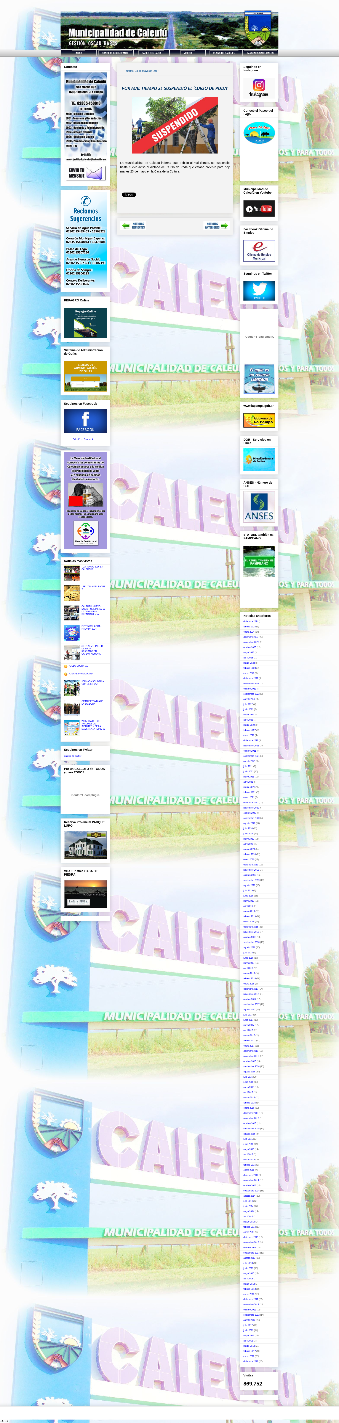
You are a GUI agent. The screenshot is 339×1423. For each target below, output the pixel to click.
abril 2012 (248, 1341)
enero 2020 (248, 859)
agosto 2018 (249, 947)
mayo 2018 (248, 963)
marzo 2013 (249, 1284)
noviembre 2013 (251, 1242)
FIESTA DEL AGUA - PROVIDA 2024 (91, 627)
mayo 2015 (248, 1149)
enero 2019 (248, 921)
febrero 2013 (249, 1289)
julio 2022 (248, 704)
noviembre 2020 (251, 808)
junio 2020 (248, 833)
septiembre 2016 (251, 1066)
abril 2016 (248, 1092)
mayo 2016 (248, 1087)
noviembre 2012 (251, 1304)
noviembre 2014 (251, 1180)
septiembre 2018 (251, 942)
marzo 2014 (249, 1222)
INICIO (78, 53)
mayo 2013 (248, 1273)
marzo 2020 (249, 849)
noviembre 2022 (251, 683)
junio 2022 (248, 709)
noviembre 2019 (251, 870)
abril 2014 (248, 1216)
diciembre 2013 (250, 1237)
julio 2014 (248, 1201)
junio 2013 (248, 1268)
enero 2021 (248, 797)
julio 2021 (248, 766)
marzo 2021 (249, 787)
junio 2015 (248, 1144)
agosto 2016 (249, 1071)
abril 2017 (248, 1030)
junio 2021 (248, 771)
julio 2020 (248, 828)
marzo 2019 (249, 911)
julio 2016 (248, 1077)
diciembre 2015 (250, 1113)
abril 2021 (248, 782)
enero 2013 (248, 1294)
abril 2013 (248, 1278)
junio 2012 (248, 1330)
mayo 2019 (248, 901)
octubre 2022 (249, 689)
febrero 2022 (249, 730)
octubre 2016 (249, 1061)
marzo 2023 (249, 663)
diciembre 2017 (250, 989)
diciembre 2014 (250, 1175)
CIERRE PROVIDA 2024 (81, 673)
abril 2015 (248, 1154)
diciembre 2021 (250, 740)
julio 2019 (248, 890)
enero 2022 (248, 735)
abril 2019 (248, 906)
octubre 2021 (249, 751)
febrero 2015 (249, 1165)
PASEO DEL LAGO (151, 53)
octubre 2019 (249, 875)
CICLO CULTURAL (78, 666)
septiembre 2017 (251, 1004)
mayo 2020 (248, 839)
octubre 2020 (249, 813)
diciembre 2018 (250, 927)
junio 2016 (248, 1082)
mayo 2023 (248, 652)
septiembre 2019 (251, 880)
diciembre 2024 (250, 621)
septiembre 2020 (251, 818)
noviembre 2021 (251, 745)
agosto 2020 (249, 823)
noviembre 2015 (251, 1118)
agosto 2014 (249, 1196)
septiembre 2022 (251, 694)
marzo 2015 (249, 1159)
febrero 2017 (249, 1040)
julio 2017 (248, 1015)
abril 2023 (248, 658)
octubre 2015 (249, 1123)
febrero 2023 (249, 668)
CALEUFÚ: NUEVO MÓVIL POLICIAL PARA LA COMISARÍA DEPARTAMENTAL (93, 610)
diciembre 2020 (250, 802)
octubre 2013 (249, 1247)
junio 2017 (248, 1020)
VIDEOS (188, 53)
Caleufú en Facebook (83, 439)
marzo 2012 (249, 1346)
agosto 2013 (249, 1258)
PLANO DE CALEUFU (224, 53)
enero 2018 (248, 984)
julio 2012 (248, 1325)
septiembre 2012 (251, 1315)
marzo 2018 (249, 973)
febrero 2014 (249, 1227)
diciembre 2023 (250, 637)
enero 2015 (248, 1170)
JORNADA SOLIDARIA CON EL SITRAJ (93, 682)
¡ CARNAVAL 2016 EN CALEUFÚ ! (92, 568)
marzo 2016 (249, 1097)
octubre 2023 (249, 647)
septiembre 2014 (251, 1190)
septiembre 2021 (251, 756)
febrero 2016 (249, 1103)
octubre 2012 (249, 1310)
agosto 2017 (249, 1009)
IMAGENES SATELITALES (260, 53)
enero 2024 (248, 632)
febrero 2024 (249, 626)
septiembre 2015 (251, 1128)
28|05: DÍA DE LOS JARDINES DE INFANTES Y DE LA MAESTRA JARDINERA (93, 725)
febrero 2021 (249, 792)
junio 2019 (248, 896)
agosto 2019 (249, 885)
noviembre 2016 (251, 1056)
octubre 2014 (249, 1185)
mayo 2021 (248, 777)
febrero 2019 (249, 916)
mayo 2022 (248, 714)
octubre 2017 (249, 999)
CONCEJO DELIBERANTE (115, 53)
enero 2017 (248, 1046)
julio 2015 (248, 1139)
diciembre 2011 (250, 1361)
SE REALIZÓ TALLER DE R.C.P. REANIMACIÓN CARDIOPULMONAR (92, 650)
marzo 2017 (249, 1035)
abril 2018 (248, 968)
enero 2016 (248, 1108)
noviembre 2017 (251, 994)
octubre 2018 (249, 937)
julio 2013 (248, 1263)
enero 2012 (248, 1356)
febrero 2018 (249, 978)
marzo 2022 (249, 725)
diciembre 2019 (250, 865)
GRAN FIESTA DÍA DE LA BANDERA (92, 702)
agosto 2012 (249, 1320)
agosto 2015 (249, 1134)
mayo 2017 (248, 1025)
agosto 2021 (249, 761)
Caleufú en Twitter (72, 756)
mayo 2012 (248, 1335)
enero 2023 (248, 673)
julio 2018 (248, 952)
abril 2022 (248, 720)
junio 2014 (248, 1206)
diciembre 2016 (250, 1051)
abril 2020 (248, 844)
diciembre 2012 (250, 1299)
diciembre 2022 (250, 678)
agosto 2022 (249, 699)
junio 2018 (248, 958)
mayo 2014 (248, 1211)
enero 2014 (248, 1232)
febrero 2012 (249, 1351)
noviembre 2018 (251, 932)
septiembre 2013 (251, 1253)
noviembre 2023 (251, 642)
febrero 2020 (249, 854)
